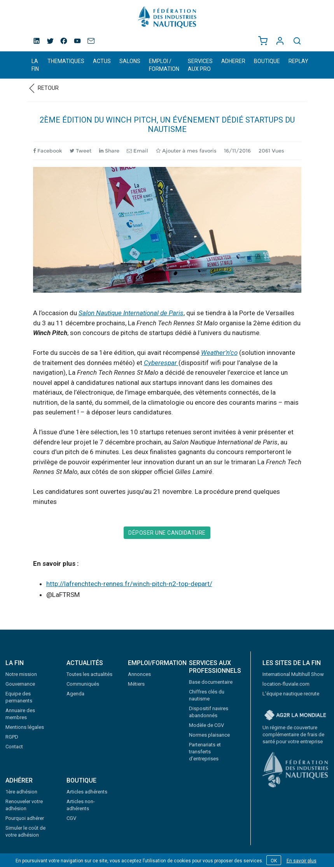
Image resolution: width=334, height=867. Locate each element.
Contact (14, 746)
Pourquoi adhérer (24, 818)
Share (109, 150)
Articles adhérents (86, 792)
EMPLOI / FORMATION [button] (164, 65)
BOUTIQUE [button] (267, 61)
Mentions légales (24, 727)
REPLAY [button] (298, 61)
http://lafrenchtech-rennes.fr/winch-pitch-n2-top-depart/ (129, 584)
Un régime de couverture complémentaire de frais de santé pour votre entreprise (293, 734)
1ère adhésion (21, 792)
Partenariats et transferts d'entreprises (205, 752)
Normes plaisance (209, 735)
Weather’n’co (219, 352)
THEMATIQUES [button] (65, 61)
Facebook (47, 150)
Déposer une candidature (167, 533)
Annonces (139, 674)
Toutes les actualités (89, 674)
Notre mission (21, 674)
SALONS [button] (129, 61)
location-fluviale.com (286, 684)
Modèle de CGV (206, 725)
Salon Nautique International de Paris (131, 313)
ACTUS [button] (102, 61)
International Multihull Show (293, 674)
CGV (71, 818)
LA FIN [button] (35, 65)
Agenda (75, 694)
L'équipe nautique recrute (290, 694)
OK (274, 860)
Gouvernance (20, 684)
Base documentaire (211, 682)
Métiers (136, 684)
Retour (43, 88)
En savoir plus (302, 860)
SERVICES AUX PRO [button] (200, 65)
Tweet (80, 150)
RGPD (11, 737)
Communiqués (82, 684)
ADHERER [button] (233, 61)
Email (137, 150)
